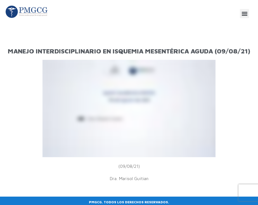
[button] (244, 13)
